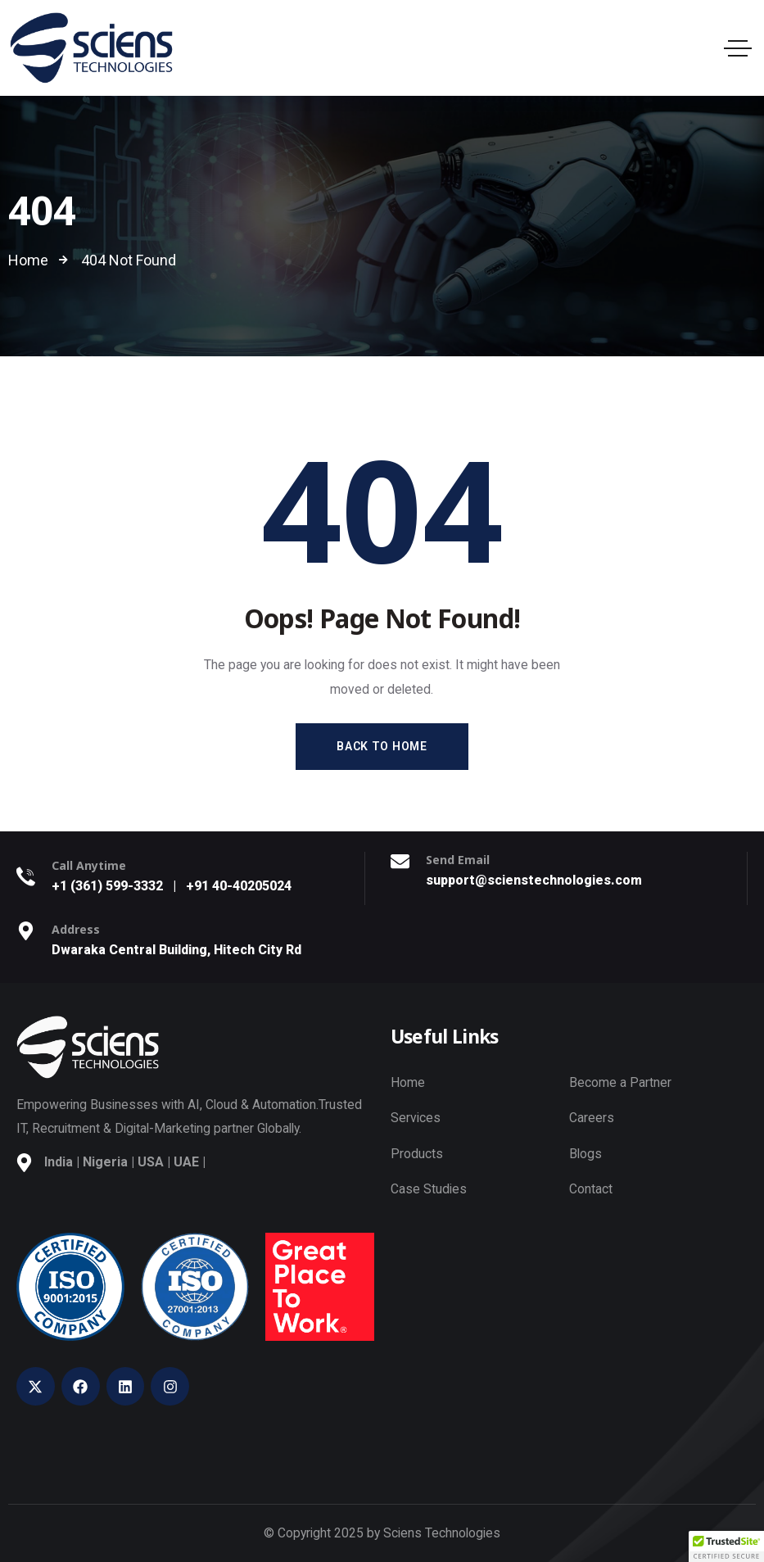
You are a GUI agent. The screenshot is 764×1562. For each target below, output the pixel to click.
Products (417, 1153)
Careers (591, 1117)
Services (416, 1117)
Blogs (585, 1153)
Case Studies (429, 1189)
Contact (591, 1189)
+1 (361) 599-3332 (107, 886)
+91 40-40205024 (239, 886)
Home (408, 1082)
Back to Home (382, 746)
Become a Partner (620, 1082)
